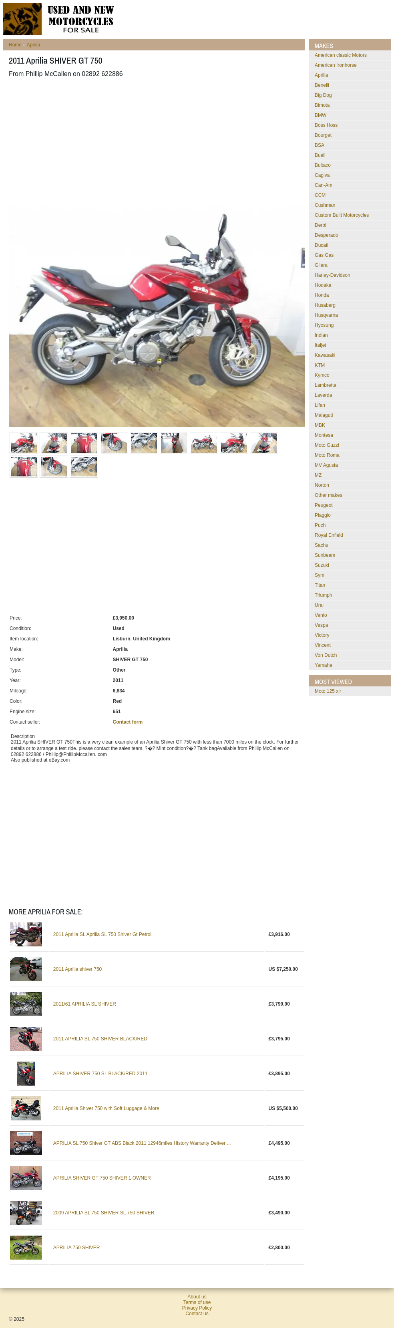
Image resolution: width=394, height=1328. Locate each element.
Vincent (323, 645)
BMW (320, 115)
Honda (322, 295)
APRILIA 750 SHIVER (76, 1247)
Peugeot (324, 505)
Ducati (321, 245)
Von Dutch (326, 655)
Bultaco (323, 165)
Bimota (322, 105)
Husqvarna (326, 315)
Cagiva (322, 175)
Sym (319, 575)
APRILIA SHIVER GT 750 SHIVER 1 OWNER (102, 1178)
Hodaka (323, 285)
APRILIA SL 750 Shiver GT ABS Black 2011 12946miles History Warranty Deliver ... (142, 1143)
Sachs (321, 545)
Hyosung (324, 325)
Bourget (323, 135)
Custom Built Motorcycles (342, 215)
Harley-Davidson (332, 275)
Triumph (323, 595)
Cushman (325, 205)
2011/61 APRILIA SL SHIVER (84, 1004)
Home (15, 45)
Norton (322, 485)
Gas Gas (324, 255)
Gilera (321, 265)
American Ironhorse (336, 65)
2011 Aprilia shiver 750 (77, 969)
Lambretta (325, 385)
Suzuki (322, 565)
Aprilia (33, 45)
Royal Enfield (329, 535)
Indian (321, 335)
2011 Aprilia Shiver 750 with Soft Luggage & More (106, 1108)
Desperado (326, 235)
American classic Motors (341, 55)
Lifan (320, 405)
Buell (320, 155)
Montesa (324, 435)
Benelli (322, 85)
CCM (320, 195)
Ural (319, 605)
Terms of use (197, 1302)
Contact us (196, 1313)
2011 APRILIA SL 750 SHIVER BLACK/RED (100, 1039)
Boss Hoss (326, 125)
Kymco (322, 375)
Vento (321, 615)
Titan (320, 585)
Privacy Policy (197, 1308)
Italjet (320, 345)
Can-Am (323, 185)
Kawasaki (325, 355)
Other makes (328, 495)
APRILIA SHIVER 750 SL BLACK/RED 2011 (100, 1073)
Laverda (323, 395)
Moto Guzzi (327, 445)
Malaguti (324, 415)
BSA (319, 145)
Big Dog (323, 95)
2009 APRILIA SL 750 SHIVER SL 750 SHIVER (104, 1213)
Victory (322, 635)
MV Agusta (326, 465)
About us (196, 1297)
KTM (320, 365)
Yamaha (323, 665)
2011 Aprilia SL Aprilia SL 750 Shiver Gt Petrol (102, 934)
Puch (320, 525)
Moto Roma (327, 455)
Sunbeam (325, 555)
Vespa (321, 625)
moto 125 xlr (328, 691)
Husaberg (325, 305)
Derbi (320, 225)
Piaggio (323, 515)
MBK (320, 425)
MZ (318, 475)
